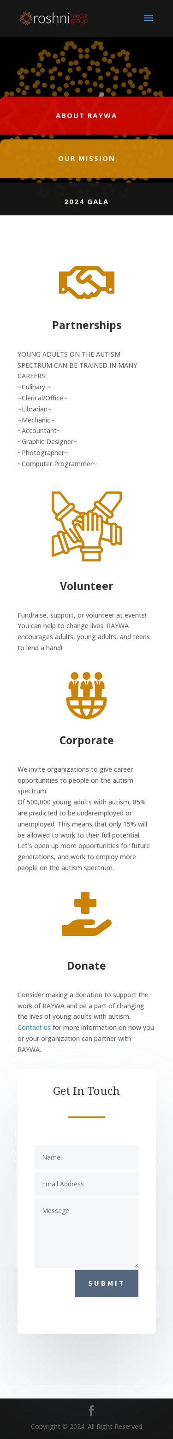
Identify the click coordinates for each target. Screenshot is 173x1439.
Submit (106, 1283)
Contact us (34, 1027)
